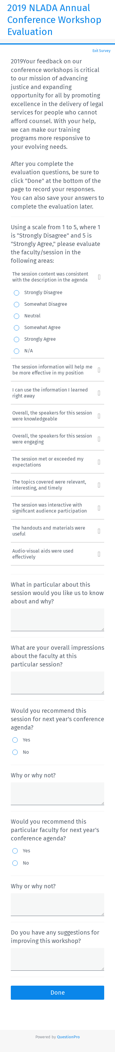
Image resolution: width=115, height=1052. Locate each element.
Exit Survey (101, 51)
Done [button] (57, 992)
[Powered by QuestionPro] (68, 1037)
